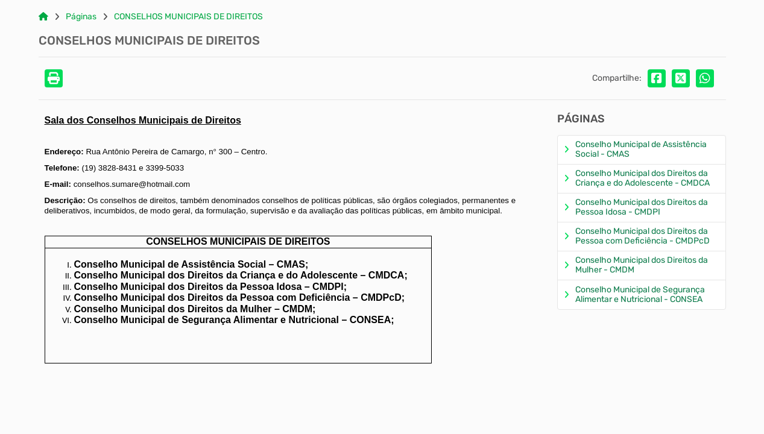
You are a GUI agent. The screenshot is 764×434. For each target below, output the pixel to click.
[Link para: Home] (43, 17)
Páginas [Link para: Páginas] (81, 17)
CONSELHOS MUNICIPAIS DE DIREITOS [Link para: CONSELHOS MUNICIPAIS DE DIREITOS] (188, 17)
